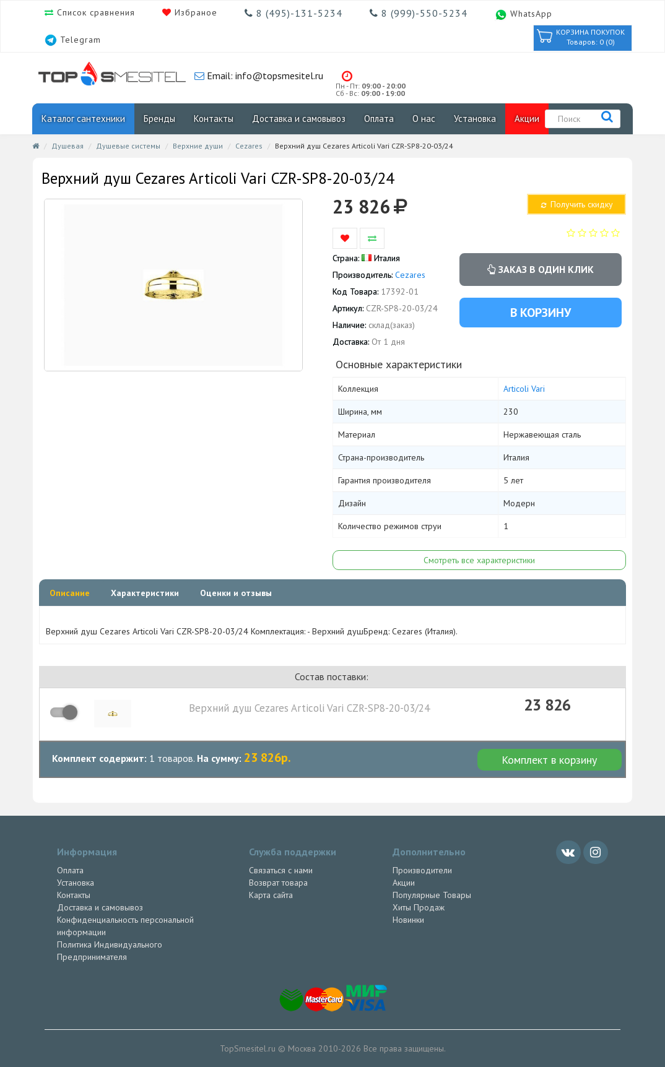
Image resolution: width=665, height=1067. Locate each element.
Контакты (213, 118)
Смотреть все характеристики (479, 560)
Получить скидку (576, 204)
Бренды (159, 118)
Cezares (249, 145)
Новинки (408, 919)
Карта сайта (271, 895)
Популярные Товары (432, 895)
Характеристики (145, 592)
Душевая (67, 145)
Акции (527, 118)
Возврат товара (278, 882)
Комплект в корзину (549, 760)
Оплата (379, 118)
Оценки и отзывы (236, 592)
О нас (423, 118)
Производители (422, 870)
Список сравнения (94, 12)
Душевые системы (128, 145)
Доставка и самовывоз (299, 118)
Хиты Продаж (419, 907)
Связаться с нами (281, 870)
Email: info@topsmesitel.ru (263, 75)
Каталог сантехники (83, 118)
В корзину (540, 313)
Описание (70, 592)
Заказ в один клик (540, 269)
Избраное (194, 12)
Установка (475, 118)
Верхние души (198, 145)
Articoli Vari (524, 388)
